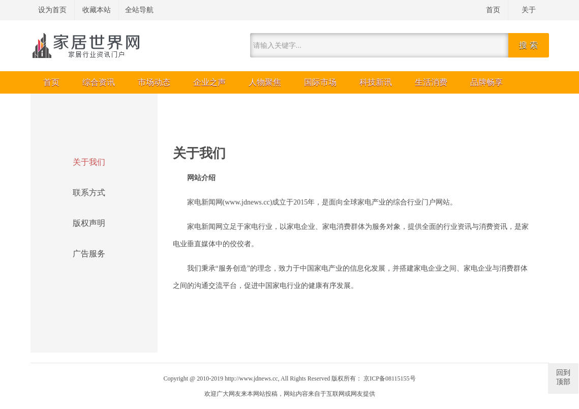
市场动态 (154, 82)
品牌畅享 (486, 82)
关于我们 (89, 162)
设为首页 (52, 10)
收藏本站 (96, 10)
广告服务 (89, 253)
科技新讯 (375, 82)
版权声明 (89, 223)
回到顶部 (563, 377)
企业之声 (209, 82)
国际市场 (320, 82)
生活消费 (431, 82)
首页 (493, 10)
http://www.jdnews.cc (251, 378)
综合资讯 (98, 82)
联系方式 (89, 192)
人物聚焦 (265, 82)
